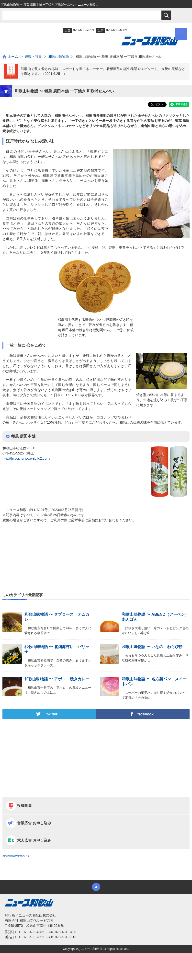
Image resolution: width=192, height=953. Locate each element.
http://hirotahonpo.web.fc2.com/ (26, 458)
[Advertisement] (96, 547)
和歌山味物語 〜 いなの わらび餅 (152, 647)
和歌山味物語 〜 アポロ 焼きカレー (56, 679)
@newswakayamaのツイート (18, 856)
